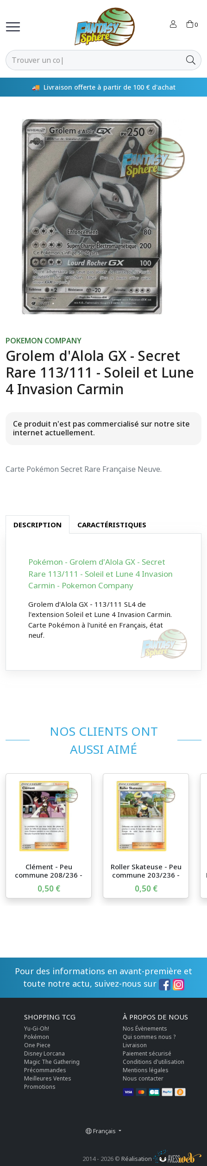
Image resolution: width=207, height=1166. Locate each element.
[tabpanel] (103, 602)
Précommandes (45, 1070)
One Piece (37, 1045)
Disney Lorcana (44, 1053)
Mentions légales (146, 1070)
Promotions (40, 1087)
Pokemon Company (44, 340)
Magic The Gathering (52, 1062)
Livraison (135, 1045)
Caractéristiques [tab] (111, 524)
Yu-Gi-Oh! (36, 1028)
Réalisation (161, 1158)
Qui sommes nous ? (149, 1037)
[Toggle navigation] (13, 27)
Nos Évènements (145, 1028)
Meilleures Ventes (47, 1078)
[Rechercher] (93, 60)
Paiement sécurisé (147, 1053)
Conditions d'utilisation (153, 1062)
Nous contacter (143, 1078)
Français (101, 1131)
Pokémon (36, 1037)
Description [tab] (37, 524)
